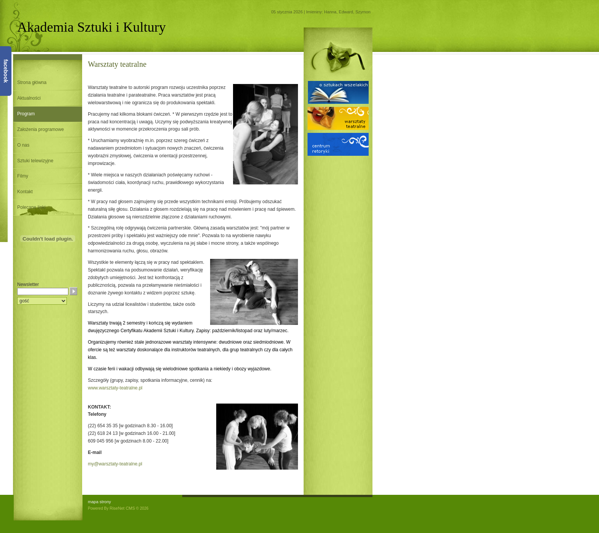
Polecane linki (31, 207)
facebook (6, 70)
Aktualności (28, 98)
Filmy (22, 176)
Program (26, 113)
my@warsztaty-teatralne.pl (115, 464)
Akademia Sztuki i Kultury (91, 27)
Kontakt (25, 191)
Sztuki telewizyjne (35, 160)
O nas (23, 145)
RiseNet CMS (122, 508)
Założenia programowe (40, 129)
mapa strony (99, 501)
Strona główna (32, 82)
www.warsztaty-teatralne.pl (115, 388)
